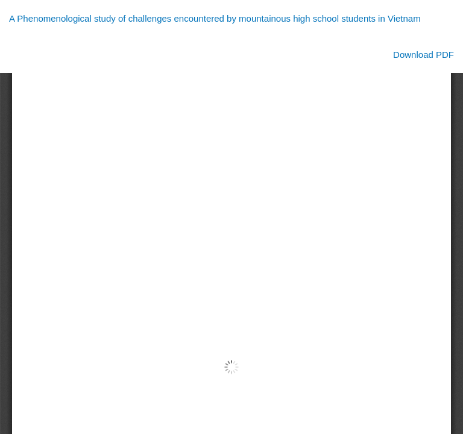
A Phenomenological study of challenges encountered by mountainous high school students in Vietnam (215, 18)
